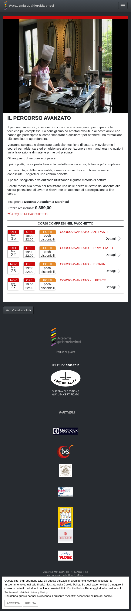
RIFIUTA (30, 603)
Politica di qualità (65, 352)
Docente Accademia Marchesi (46, 201)
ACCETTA (13, 603)
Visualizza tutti (18, 310)
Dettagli (113, 238)
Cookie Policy (75, 588)
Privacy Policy (38, 592)
